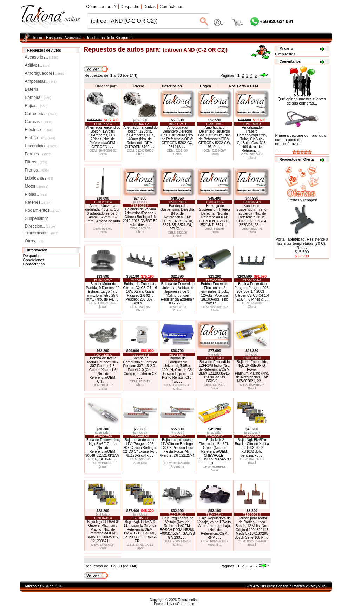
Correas (39, 121)
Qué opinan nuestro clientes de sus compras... (302, 99)
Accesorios (41, 57)
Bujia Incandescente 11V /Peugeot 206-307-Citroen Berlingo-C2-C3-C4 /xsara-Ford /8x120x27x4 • (140, 447)
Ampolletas (41, 81)
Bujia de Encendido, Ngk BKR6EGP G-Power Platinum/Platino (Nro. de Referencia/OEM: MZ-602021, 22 (252, 371)
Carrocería (41, 113)
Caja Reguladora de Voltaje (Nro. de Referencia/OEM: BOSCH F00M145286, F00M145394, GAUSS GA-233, (177, 527)
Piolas (36, 194)
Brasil (103, 306)
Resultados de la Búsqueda (109, 37)
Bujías (36, 105)
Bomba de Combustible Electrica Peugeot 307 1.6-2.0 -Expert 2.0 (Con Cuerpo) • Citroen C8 (140, 367)
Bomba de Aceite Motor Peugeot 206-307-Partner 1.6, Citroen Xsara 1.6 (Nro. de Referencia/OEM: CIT (102, 369)
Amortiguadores (45, 73)
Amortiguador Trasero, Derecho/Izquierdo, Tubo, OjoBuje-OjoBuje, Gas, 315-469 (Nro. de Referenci (252, 139)
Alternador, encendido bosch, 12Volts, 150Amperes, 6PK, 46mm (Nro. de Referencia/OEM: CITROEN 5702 (141, 137)
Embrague (40, 137)
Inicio (37, 37)
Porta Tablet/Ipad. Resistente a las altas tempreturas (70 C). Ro (301, 243)
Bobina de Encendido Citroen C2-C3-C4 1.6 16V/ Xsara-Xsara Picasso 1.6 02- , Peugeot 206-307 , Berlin (140, 293)
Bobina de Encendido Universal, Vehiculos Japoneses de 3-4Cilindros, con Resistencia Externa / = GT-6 (178, 293)
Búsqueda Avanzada (63, 37)
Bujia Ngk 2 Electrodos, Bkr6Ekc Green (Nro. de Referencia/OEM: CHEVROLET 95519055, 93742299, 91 (214, 451)
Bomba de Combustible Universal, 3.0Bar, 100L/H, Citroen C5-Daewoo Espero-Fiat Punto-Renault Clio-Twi (177, 369)
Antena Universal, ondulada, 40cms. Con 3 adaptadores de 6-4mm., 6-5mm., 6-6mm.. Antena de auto (102, 215)
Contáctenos (34, 264)
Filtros (36, 162)
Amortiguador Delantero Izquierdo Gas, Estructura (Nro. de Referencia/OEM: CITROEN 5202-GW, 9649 (214, 137)
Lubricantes (39, 178)
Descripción (172, 86)
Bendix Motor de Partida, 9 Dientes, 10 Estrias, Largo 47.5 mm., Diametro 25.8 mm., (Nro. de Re (103, 291)
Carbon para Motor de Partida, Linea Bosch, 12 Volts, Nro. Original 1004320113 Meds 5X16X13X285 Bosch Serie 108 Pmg (252, 527)
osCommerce (183, 604)
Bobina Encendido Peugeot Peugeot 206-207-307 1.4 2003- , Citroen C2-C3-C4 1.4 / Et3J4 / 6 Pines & (251, 291)
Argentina (140, 462)
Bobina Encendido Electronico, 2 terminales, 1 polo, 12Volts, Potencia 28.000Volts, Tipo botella (214, 293)
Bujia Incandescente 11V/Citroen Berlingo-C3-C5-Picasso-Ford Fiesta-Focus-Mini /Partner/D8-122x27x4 (177, 449)
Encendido (41, 145)
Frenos (37, 170)
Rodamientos (43, 210)
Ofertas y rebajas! (302, 200)
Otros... (34, 240)
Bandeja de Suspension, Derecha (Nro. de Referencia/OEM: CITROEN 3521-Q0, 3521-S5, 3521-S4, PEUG (177, 217)
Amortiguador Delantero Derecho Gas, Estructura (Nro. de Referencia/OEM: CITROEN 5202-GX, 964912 (177, 137)
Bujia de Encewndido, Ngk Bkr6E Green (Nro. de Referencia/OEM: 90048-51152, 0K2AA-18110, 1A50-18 (102, 449)
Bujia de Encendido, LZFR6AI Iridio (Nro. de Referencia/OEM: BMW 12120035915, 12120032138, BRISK (215, 371)
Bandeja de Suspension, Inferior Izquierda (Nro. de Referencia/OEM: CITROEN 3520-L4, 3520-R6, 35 (252, 215)
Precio (138, 86)
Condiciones (34, 260)
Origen (205, 86)
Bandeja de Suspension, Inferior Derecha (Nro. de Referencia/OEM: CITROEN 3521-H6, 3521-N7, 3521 (214, 215)
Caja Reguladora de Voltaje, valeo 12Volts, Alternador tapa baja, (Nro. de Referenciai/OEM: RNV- (214, 527)
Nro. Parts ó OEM (243, 86)
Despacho (32, 256)
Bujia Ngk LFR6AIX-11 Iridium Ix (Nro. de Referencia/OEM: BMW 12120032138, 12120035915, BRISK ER (140, 531)
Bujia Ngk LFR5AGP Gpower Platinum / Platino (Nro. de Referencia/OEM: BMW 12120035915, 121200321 (103, 531)
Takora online (188, 600)
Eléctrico (39, 129)
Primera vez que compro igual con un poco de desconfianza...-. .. (301, 141)
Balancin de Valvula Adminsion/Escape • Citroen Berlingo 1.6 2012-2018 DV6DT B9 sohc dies (140, 217)
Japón (140, 548)
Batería (32, 89)
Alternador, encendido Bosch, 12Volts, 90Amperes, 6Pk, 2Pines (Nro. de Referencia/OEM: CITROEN (103, 137)
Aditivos (38, 65)
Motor (36, 186)
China (103, 154)
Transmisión (42, 232)
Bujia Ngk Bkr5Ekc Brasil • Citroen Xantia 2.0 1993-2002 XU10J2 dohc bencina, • (252, 447)
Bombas (38, 97)
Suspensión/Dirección (40, 219)
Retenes (38, 202)
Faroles (38, 154)
